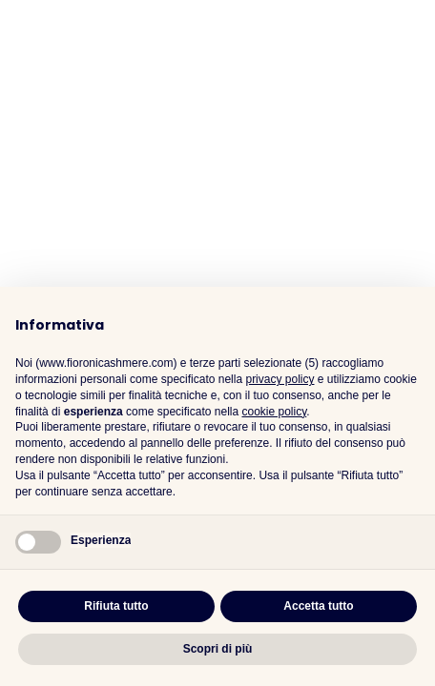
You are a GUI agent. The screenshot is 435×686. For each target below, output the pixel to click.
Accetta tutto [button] (318, 606)
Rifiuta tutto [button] (116, 606)
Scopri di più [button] (218, 649)
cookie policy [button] (273, 411)
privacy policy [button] (279, 379)
